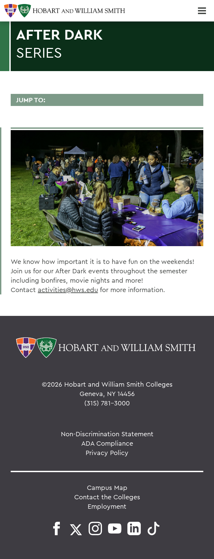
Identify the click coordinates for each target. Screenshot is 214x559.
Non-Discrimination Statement (107, 434)
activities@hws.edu (68, 289)
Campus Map (107, 487)
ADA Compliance (107, 443)
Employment (107, 506)
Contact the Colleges (107, 497)
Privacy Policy (107, 452)
